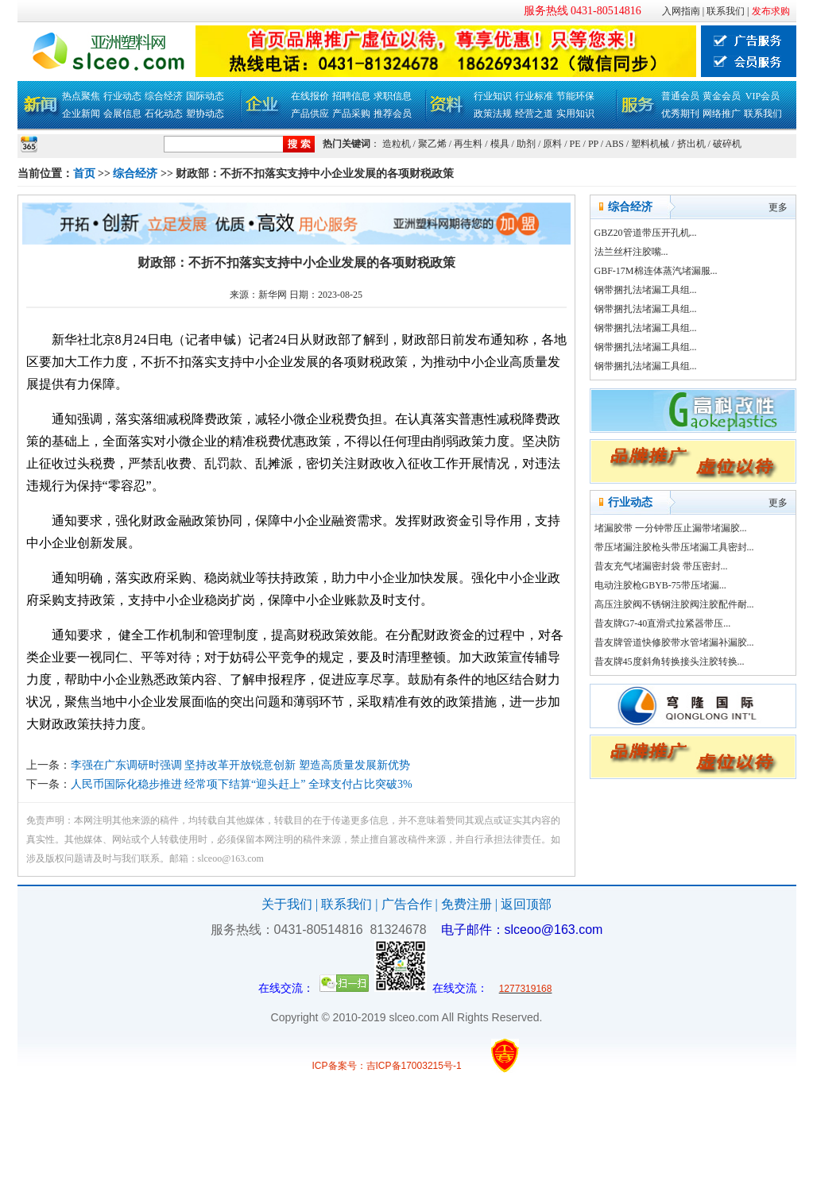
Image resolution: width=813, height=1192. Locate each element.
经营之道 (534, 113)
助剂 (526, 143)
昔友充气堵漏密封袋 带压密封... (661, 566)
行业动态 (122, 96)
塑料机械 (650, 143)
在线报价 (310, 96)
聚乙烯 (432, 143)
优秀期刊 (680, 113)
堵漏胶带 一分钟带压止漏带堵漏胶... (670, 528)
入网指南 (681, 11)
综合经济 (164, 96)
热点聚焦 (81, 96)
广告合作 (406, 904)
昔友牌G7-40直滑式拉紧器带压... (662, 623)
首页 (84, 173)
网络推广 (722, 113)
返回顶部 (526, 904)
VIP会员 (762, 96)
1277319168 (525, 988)
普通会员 (680, 96)
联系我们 (726, 11)
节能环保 (575, 96)
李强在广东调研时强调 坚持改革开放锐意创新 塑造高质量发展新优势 (240, 765)
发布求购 (771, 11)
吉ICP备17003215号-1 (414, 1065)
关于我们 (286, 904)
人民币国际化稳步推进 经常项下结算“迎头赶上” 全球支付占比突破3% (241, 784)
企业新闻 (81, 113)
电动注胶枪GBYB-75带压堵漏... (660, 585)
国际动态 (205, 96)
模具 (499, 143)
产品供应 (310, 113)
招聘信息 (351, 96)
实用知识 (575, 113)
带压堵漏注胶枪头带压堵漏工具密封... (674, 547)
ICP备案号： (339, 1065)
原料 (552, 143)
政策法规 (493, 113)
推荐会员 (393, 113)
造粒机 (396, 143)
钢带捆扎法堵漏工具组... (645, 289)
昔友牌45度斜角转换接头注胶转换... (669, 661)
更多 (778, 207)
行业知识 (493, 96)
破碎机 (727, 143)
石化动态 (164, 113)
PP (593, 143)
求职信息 (393, 96)
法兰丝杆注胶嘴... (631, 251)
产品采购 (351, 113)
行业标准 (534, 96)
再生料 (468, 143)
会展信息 (122, 113)
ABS (615, 143)
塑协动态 (205, 113)
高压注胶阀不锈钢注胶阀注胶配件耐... (674, 604)
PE (575, 143)
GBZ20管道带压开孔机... (645, 232)
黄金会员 (722, 96)
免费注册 (466, 904)
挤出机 (691, 143)
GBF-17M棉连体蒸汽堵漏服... (656, 270)
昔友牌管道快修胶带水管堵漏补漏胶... (674, 642)
